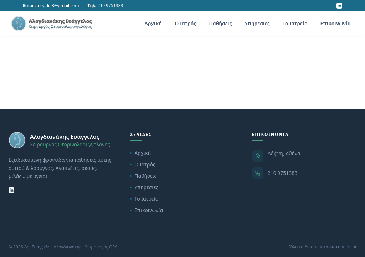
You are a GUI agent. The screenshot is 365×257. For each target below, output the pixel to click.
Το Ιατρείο (295, 23)
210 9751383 (283, 173)
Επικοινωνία (335, 23)
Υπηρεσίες (257, 23)
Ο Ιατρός (185, 23)
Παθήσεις (220, 23)
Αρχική (153, 23)
